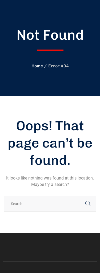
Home (37, 65)
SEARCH (88, 204)
